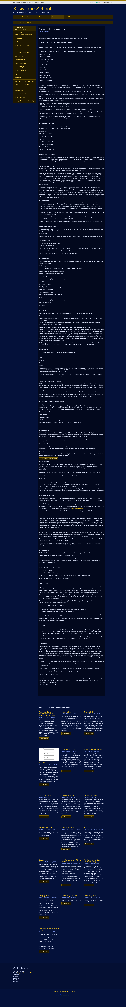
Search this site (54, 991)
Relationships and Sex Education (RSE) (92, 861)
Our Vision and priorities (42, 16)
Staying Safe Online (68, 749)
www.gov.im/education (77, 508)
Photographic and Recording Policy (49, 929)
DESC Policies (71, 991)
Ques (66, 994)
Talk (99, 2)
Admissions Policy (67, 795)
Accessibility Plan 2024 (69, 896)
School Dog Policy (90, 896)
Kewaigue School (32, 8)
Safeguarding (66, 712)
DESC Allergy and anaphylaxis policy (48, 458)
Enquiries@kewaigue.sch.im (25, 973)
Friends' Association (68, 828)
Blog (23, 16)
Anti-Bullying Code (70, 16)
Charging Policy (44, 896)
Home (17, 16)
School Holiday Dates (46, 828)
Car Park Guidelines (91, 795)
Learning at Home (45, 795)
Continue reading (44, 738)
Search (91, 2)
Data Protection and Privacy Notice (71, 861)
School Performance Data (48, 763)
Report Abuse (108, 2)
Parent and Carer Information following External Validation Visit (47, 713)
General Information (57, 16)
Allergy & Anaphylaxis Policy (94, 749)
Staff (85, 828)
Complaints (43, 860)
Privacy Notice (62, 991)
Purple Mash (30, 16)
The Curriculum (89, 712)
